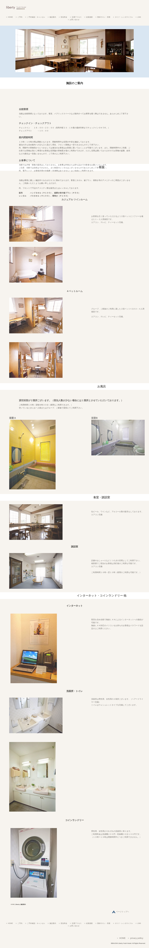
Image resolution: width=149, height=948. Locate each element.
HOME (10, 17)
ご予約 (20, 17)
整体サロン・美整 (103, 17)
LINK (139, 17)
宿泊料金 (64, 17)
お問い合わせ (74, 20)
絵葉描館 (89, 17)
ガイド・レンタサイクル (124, 17)
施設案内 (53, 17)
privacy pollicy (136, 938)
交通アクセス (77, 17)
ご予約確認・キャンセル (36, 17)
